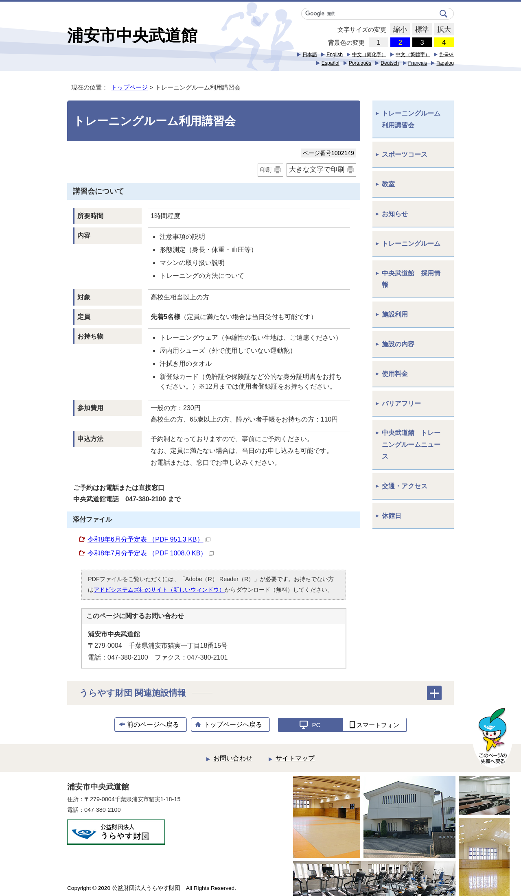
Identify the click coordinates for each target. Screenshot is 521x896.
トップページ (129, 87)
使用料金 (395, 373)
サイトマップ (295, 758)
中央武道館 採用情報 (411, 279)
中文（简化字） (369, 54)
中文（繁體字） (413, 54)
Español (330, 63)
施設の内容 (398, 344)
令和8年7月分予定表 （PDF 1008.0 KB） (151, 553)
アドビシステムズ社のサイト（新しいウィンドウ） (159, 589)
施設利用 (395, 314)
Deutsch (390, 63)
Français (417, 63)
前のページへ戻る (153, 724)
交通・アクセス (404, 486)
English (334, 54)
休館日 (391, 515)
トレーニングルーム (411, 243)
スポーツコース (404, 154)
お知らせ (395, 213)
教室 (388, 184)
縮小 (398, 29)
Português (360, 63)
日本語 (309, 54)
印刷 (265, 169)
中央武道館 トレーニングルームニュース (411, 444)
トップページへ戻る (233, 724)
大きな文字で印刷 (316, 169)
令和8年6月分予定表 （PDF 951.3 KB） (149, 539)
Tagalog (445, 63)
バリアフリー (401, 403)
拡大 (442, 29)
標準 (420, 29)
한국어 (446, 54)
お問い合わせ (232, 758)
